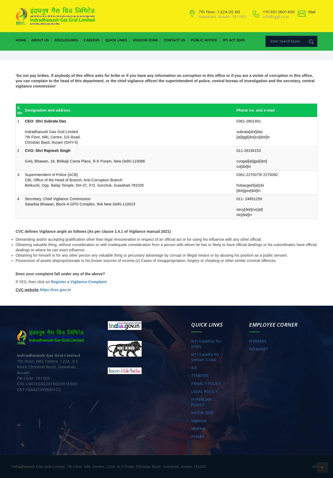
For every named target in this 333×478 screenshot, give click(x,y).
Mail (312, 11)
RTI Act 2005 (234, 40)
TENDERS (199, 375)
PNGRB (197, 436)
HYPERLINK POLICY (201, 402)
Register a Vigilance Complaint (79, 282)
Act (194, 367)
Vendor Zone (145, 40)
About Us (40, 40)
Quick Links (116, 40)
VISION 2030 (202, 412)
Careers (92, 40)
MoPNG (198, 428)
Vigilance (198, 420)
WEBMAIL (258, 341)
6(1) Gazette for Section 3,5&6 (205, 357)
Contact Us (174, 40)
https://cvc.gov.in (55, 290)
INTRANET (258, 349)
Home (21, 40)
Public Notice (204, 40)
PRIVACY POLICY (206, 383)
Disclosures (66, 40)
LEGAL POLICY (204, 391)
